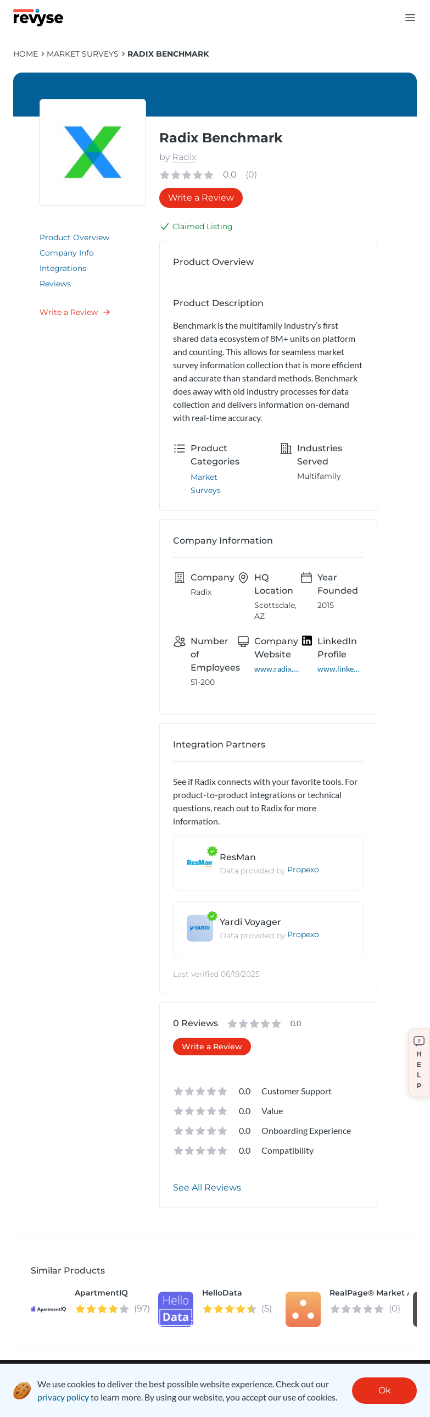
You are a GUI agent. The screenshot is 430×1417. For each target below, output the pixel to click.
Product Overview (74, 237)
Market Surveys (83, 54)
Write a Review (75, 312)
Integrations (63, 268)
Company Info (67, 253)
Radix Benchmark (168, 54)
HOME (25, 54)
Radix (184, 157)
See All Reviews (207, 1187)
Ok (384, 1390)
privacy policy (63, 1397)
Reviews (55, 284)
